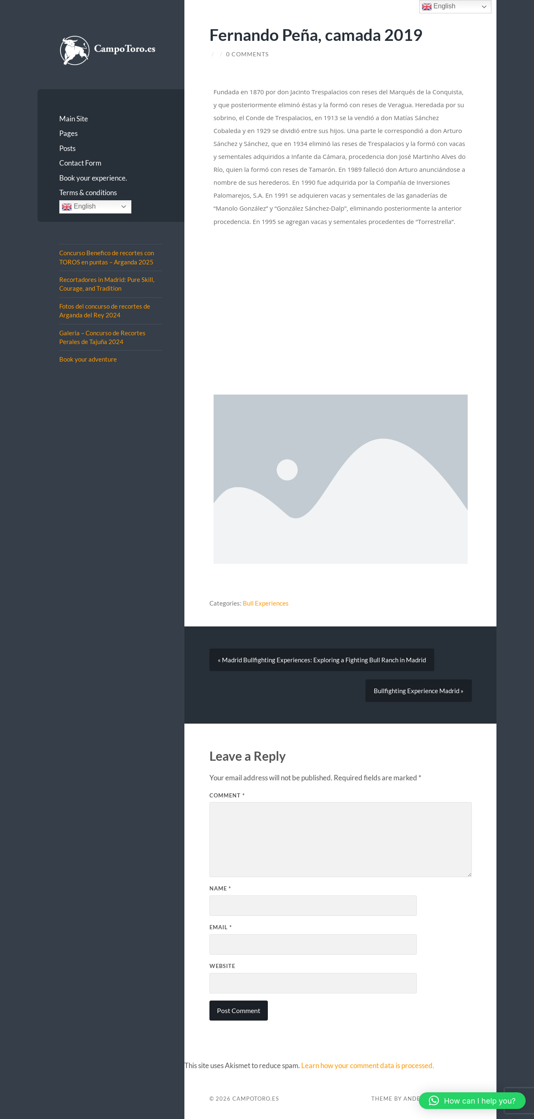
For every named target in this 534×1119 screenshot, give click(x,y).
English (79, 207)
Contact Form (80, 162)
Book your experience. (93, 178)
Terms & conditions (88, 192)
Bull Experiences (266, 603)
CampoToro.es (255, 1098)
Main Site (73, 118)
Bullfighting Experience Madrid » (418, 690)
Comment (227, 795)
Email (220, 927)
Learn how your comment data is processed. (367, 1065)
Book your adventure (88, 359)
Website (222, 966)
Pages (68, 133)
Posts (67, 148)
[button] (472, 1100)
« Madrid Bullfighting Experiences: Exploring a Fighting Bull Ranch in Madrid (322, 660)
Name (220, 888)
